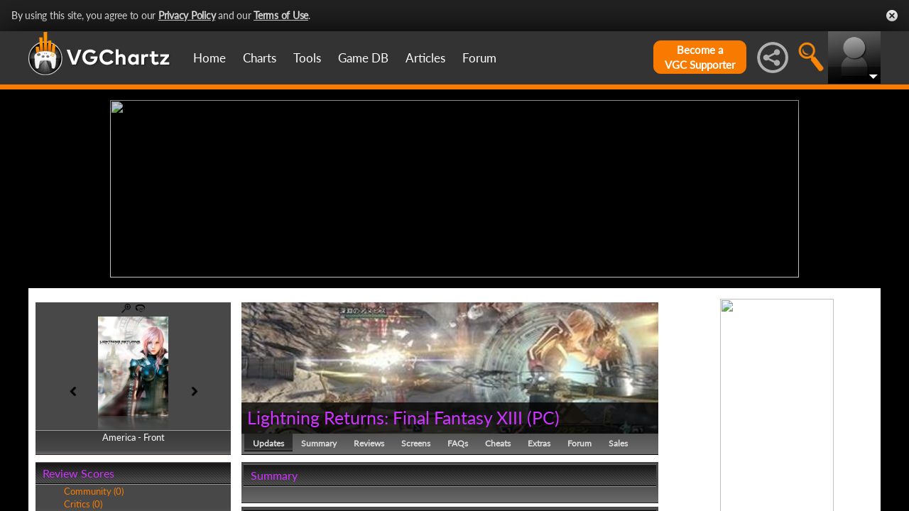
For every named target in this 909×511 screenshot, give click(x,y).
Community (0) (94, 491)
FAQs (457, 443)
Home (209, 57)
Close (892, 15)
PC (543, 417)
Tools (307, 57)
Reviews (369, 443)
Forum (479, 57)
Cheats (498, 443)
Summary (319, 443)
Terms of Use (281, 15)
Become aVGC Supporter (700, 57)
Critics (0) (83, 504)
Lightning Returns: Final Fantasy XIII (385, 417)
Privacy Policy (187, 15)
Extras (539, 443)
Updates (268, 443)
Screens (415, 443)
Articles (425, 57)
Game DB (363, 57)
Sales (618, 443)
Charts (259, 57)
